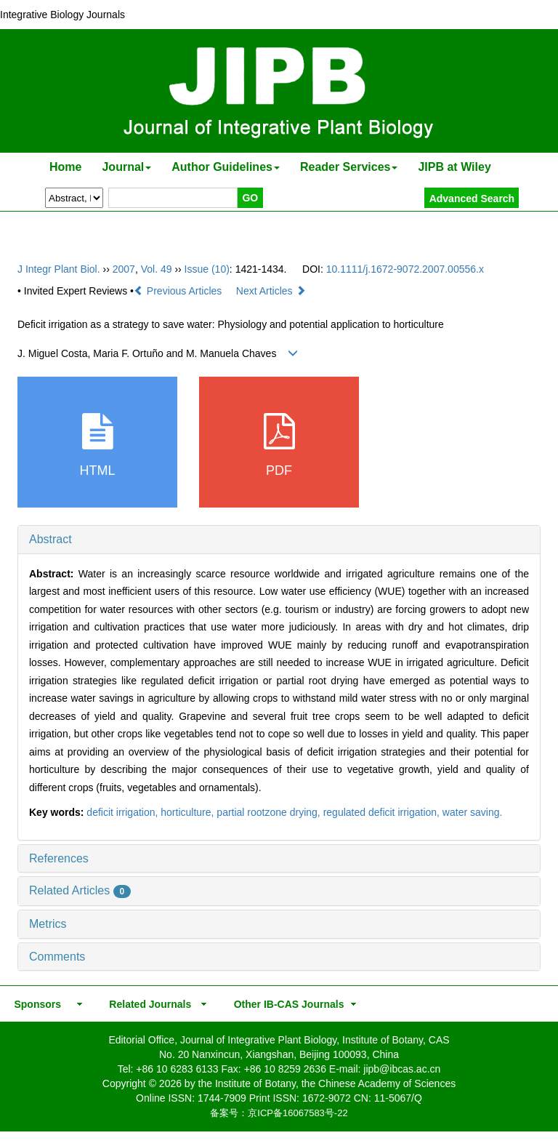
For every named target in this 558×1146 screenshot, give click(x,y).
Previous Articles (179, 291)
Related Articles (80, 890)
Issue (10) (207, 269)
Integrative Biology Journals (62, 14)
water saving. (472, 812)
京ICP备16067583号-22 (297, 1112)
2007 (124, 269)
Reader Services (349, 167)
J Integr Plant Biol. (58, 269)
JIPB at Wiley (454, 167)
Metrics (48, 924)
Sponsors (35, 1004)
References (59, 858)
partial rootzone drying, (270, 812)
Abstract (50, 539)
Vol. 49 (156, 269)
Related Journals (147, 1004)
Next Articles (271, 291)
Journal (126, 167)
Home (65, 167)
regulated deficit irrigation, (382, 812)
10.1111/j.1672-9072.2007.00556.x (405, 269)
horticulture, (189, 812)
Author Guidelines (225, 167)
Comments (57, 956)
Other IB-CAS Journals (284, 1004)
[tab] (279, 539)
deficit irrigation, (123, 812)
